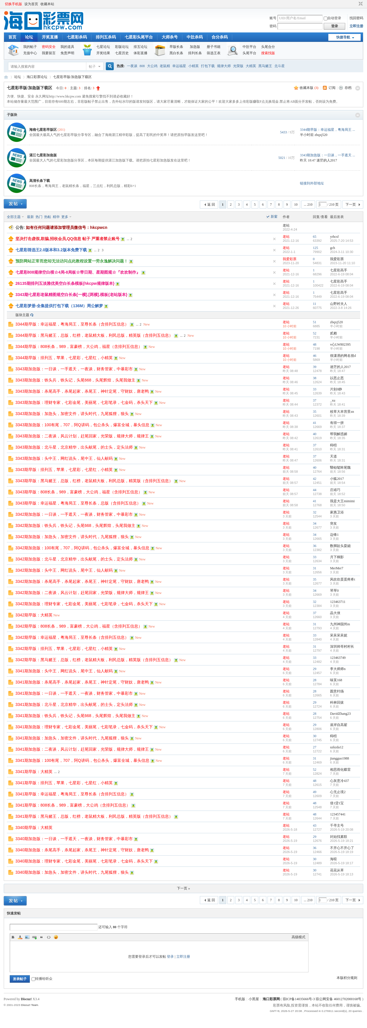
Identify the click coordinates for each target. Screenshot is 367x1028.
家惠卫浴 (337, 512)
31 (314, 568)
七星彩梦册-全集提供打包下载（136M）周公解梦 (59, 305)
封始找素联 (338, 837)
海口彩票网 (6, 77)
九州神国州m (340, 624)
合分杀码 (220, 37)
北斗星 (279, 66)
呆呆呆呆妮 (338, 635)
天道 (333, 456)
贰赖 (333, 333)
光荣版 (238, 66)
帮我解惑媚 (338, 434)
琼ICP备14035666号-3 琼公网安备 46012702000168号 (322, 999)
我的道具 (67, 47)
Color (20, 937)
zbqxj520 (321, 135)
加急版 (195, 47)
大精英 (251, 66)
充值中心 (30, 53)
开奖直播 (50, 37)
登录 (170, 957)
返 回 (211, 205)
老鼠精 (165, 66)
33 (314, 389)
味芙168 (336, 680)
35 (314, 412)
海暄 (333, 859)
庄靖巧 (335, 490)
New (146, 324)
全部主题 (14, 217)
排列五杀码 (106, 37)
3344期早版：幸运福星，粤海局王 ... (327, 130)
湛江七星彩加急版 (43, 155)
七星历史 (122, 53)
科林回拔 (337, 702)
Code (49, 937)
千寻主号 (337, 825)
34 (314, 523)
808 (142, 66)
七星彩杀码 (77, 37)
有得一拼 (337, 423)
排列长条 (195, 53)
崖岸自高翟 (338, 725)
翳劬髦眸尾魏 (340, 468)
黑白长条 (176, 53)
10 (296, 205)
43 (314, 825)
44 (314, 490)
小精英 (193, 66)
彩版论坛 (122, 47)
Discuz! (26, 999)
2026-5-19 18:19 (341, 852)
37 (314, 400)
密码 (273, 26)
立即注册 (356, 26)
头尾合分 (268, 47)
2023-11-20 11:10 (342, 263)
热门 (39, 217)
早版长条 (176, 47)
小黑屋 (254, 999)
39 (314, 367)
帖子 (92, 67)
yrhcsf (334, 237)
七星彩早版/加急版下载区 (72, 77)
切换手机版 (13, 4)
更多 (64, 217)
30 (314, 736)
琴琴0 (334, 591)
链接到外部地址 (312, 183)
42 (314, 479)
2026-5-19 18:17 (341, 863)
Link (34, 937)
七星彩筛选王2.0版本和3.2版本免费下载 (51, 250)
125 (315, 248)
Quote (41, 937)
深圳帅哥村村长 (342, 647)
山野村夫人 (338, 304)
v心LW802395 (340, 344)
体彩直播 (140, 53)
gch (332, 248)
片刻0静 (336, 389)
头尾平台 (249, 53)
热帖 (47, 217)
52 (314, 333)
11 (314, 304)
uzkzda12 (336, 747)
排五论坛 (140, 47)
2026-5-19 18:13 (341, 874)
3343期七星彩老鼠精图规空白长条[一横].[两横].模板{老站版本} (71, 294)
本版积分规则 (347, 978)
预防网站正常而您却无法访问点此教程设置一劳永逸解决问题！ (71, 261)
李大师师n (337, 669)
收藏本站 (47, 4)
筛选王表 (213, 53)
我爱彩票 (337, 259)
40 (314, 434)
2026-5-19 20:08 (341, 829)
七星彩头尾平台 (139, 37)
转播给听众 (42, 979)
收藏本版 (309, 88)
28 (314, 680)
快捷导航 (343, 37)
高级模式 (298, 937)
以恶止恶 (337, 378)
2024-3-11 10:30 (341, 252)
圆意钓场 (337, 691)
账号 (273, 18)
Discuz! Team (29, 1004)
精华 (56, 217)
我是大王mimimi (342, 501)
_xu (332, 400)
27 (314, 747)
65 (314, 237)
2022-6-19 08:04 (341, 274)
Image (27, 937)
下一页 (350, 205)
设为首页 (31, 4)
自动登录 (332, 18)
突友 (333, 523)
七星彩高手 (338, 270)
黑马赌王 (265, 66)
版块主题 (22, 315)
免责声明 (67, 53)
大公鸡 (152, 66)
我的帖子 (30, 47)
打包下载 (208, 66)
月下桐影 (337, 557)
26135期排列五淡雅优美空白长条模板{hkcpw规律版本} (64, 283)
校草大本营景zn (342, 412)
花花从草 (337, 870)
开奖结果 (103, 53)
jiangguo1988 (339, 758)
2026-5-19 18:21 (341, 840)
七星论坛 (103, 47)
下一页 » (183, 888)
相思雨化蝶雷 (340, 770)
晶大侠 (335, 613)
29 (314, 669)
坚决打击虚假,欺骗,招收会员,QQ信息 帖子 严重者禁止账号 (67, 238)
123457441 (337, 814)
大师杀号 (170, 37)
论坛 (29, 37)
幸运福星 (179, 66)
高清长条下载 (39, 181)
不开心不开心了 (342, 848)
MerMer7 (336, 568)
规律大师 (224, 66)
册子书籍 (213, 47)
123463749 (337, 658)
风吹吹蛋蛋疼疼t (342, 579)
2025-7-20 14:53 (341, 240)
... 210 (308, 205)
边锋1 (334, 535)
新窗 (274, 217)
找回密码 (356, 18)
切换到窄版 (360, 4)
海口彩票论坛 (37, 77)
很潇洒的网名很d (343, 356)
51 (314, 322)
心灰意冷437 (339, 781)
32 (314, 512)
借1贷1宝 (337, 803)
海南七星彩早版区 (43, 130)
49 (314, 792)
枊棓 (333, 445)
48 (314, 344)
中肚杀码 (195, 37)
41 (314, 423)
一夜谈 (132, 66)
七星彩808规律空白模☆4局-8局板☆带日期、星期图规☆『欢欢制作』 (77, 272)
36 (314, 546)
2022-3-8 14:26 (341, 307)
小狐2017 (337, 479)
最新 (30, 217)
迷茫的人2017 (327, 160)
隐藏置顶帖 (274, 239)
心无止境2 (337, 792)
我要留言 (49, 53)
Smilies (56, 937)
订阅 (332, 88)
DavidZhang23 (340, 714)
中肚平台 (249, 47)
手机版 (240, 999)
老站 (286, 225)
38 (314, 378)
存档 (348, 88)
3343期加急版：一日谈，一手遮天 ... (327, 155)
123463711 (337, 602)
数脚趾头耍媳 (340, 546)
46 (314, 356)
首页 (12, 37)
